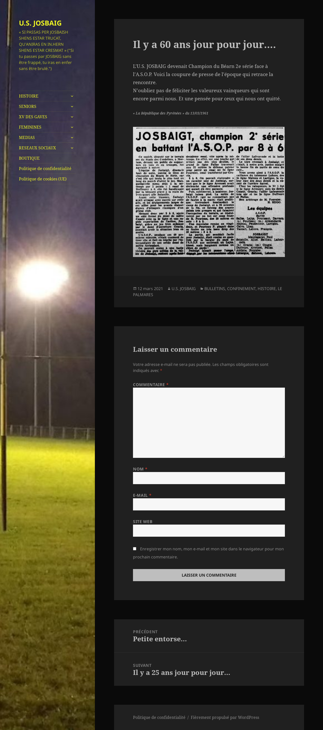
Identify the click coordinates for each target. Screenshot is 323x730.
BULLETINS (214, 288)
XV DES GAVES (33, 117)
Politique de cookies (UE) (43, 179)
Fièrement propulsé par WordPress (225, 717)
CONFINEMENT (241, 288)
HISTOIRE (28, 96)
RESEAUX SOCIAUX (37, 148)
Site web (142, 521)
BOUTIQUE (29, 158)
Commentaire (151, 384)
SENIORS (27, 106)
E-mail (142, 495)
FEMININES (30, 127)
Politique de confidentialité (45, 168)
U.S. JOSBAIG (40, 23)
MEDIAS (27, 137)
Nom (140, 469)
